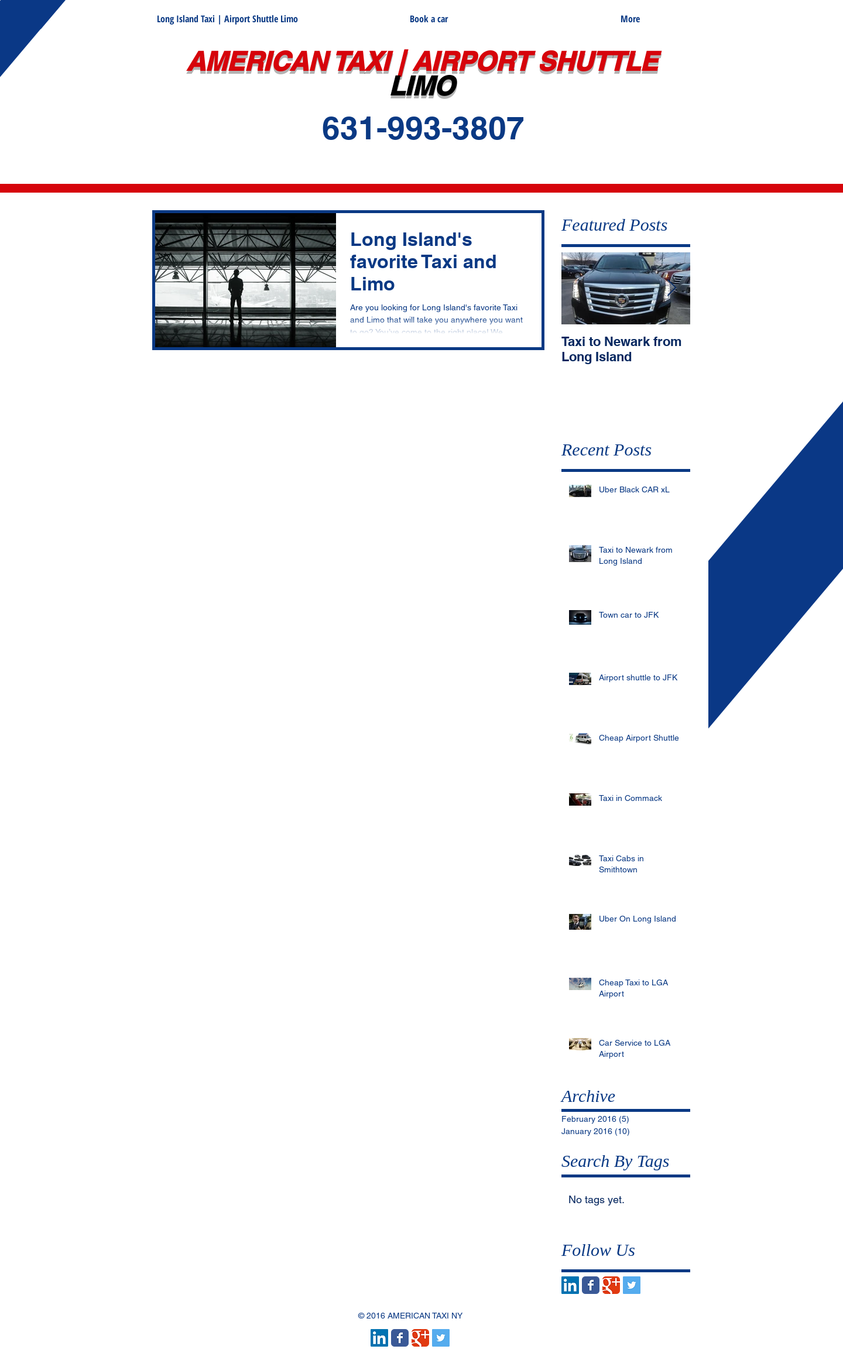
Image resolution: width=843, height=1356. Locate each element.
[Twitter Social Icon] (631, 1285)
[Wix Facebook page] (590, 1285)
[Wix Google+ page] (611, 1285)
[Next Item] (671, 288)
